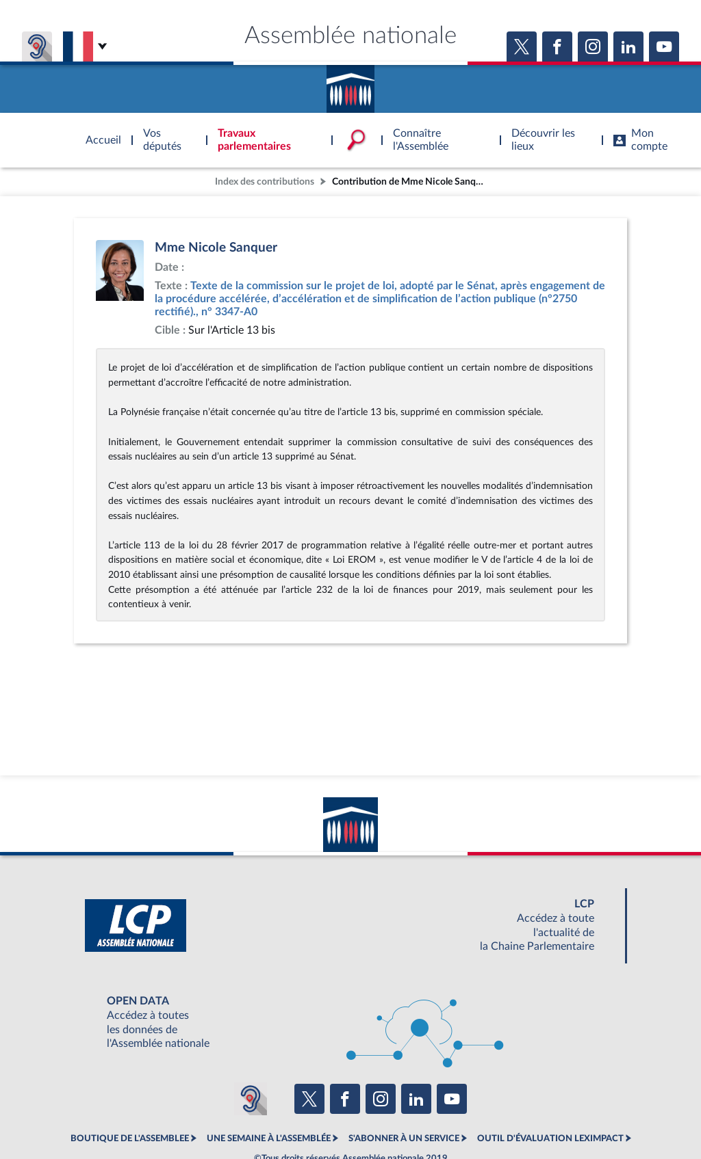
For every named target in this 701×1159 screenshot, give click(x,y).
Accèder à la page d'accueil (350, 84)
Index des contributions (264, 181)
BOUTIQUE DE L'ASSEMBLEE (130, 1138)
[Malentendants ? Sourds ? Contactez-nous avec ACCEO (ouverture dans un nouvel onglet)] (250, 1098)
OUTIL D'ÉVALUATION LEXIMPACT (550, 1138)
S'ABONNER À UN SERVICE (403, 1138)
